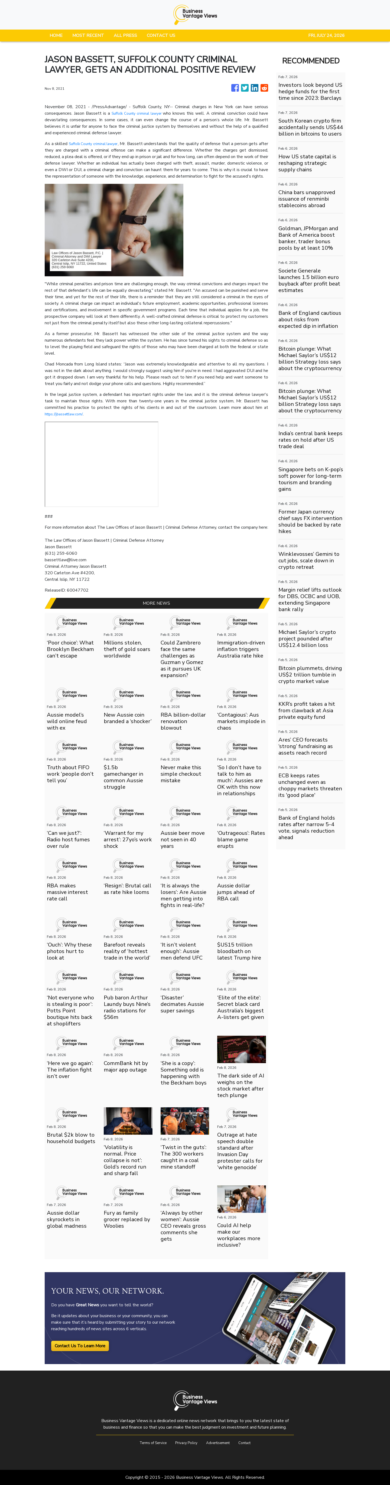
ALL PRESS (125, 36)
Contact (251, 1443)
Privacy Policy (185, 1443)
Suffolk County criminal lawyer (138, 113)
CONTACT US (161, 36)
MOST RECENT (88, 36)
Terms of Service (147, 1443)
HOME (56, 36)
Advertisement (221, 1443)
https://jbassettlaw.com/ (68, 414)
